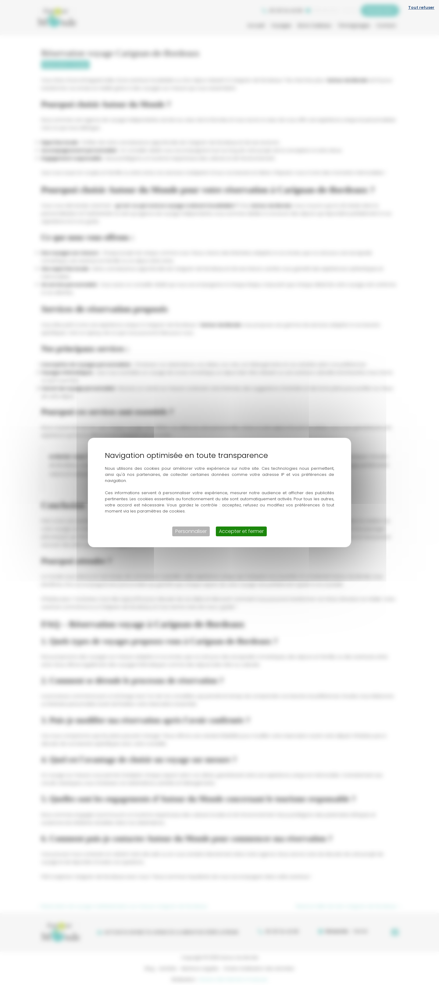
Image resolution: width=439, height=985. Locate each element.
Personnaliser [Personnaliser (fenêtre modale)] (191, 531)
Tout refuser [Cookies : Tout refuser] (421, 7)
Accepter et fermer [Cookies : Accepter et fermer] (241, 531)
